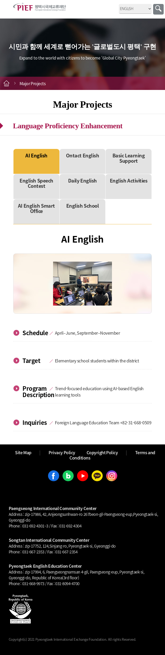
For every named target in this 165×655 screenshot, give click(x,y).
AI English (36, 155)
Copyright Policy (102, 452)
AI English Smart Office (36, 208)
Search (158, 9)
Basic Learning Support (128, 158)
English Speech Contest (36, 183)
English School (82, 205)
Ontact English (82, 155)
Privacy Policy (62, 452)
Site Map (23, 452)
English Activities (129, 180)
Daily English (82, 180)
